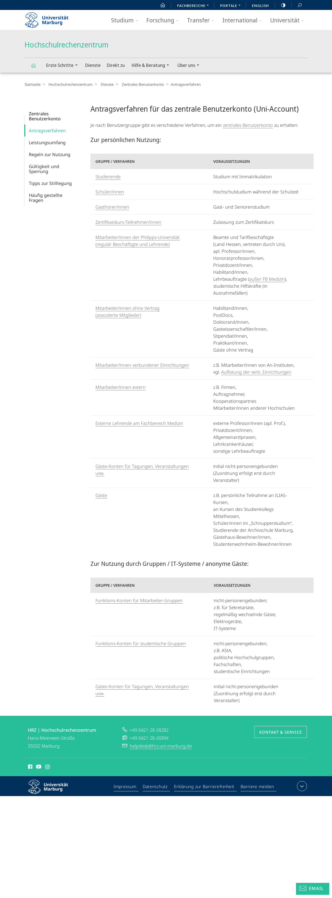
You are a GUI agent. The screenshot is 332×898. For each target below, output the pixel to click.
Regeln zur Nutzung (49, 154)
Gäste (101, 495)
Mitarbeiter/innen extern (120, 387)
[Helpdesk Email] (313, 889)
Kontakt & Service (280, 732)
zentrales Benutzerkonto (248, 125)
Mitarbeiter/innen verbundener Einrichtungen (142, 365)
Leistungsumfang (47, 142)
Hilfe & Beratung (151, 65)
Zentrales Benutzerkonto (138, 84)
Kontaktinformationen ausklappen (301, 786)
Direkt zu (116, 65)
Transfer (202, 20)
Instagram (48, 767)
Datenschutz (156, 787)
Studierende (108, 176)
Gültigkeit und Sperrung (44, 168)
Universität (288, 20)
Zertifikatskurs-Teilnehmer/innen (128, 222)
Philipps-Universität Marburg (52, 790)
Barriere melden (257, 787)
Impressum (126, 787)
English (260, 5)
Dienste (93, 65)
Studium (126, 20)
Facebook (30, 767)
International (243, 20)
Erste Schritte (63, 65)
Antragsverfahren (47, 130)
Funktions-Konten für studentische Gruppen (140, 643)
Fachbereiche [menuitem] (194, 6)
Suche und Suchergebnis (297, 5)
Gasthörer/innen (112, 207)
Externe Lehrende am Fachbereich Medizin (139, 423)
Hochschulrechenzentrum (36, 68)
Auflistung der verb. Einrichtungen (256, 372)
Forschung (164, 20)
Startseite (32, 84)
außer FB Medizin (267, 279)
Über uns (189, 65)
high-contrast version (280, 5)
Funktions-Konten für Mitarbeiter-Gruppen (139, 600)
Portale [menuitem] (231, 6)
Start (160, 5)
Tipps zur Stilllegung (50, 183)
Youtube (38, 767)
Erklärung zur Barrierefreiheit (205, 787)
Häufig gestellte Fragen (45, 197)
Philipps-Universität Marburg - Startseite (51, 18)
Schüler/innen (109, 191)
